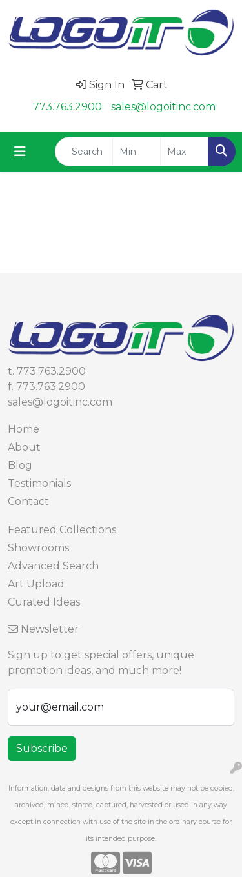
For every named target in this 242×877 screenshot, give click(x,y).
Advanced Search (53, 566)
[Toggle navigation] (20, 152)
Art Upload (36, 584)
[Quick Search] (84, 151)
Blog (20, 465)
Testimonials (39, 483)
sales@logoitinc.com (163, 107)
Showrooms (38, 548)
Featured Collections (62, 530)
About (24, 447)
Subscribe (42, 748)
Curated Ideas (44, 602)
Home (23, 429)
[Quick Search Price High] (184, 151)
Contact (28, 501)
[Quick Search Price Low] (136, 151)
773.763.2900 (67, 107)
